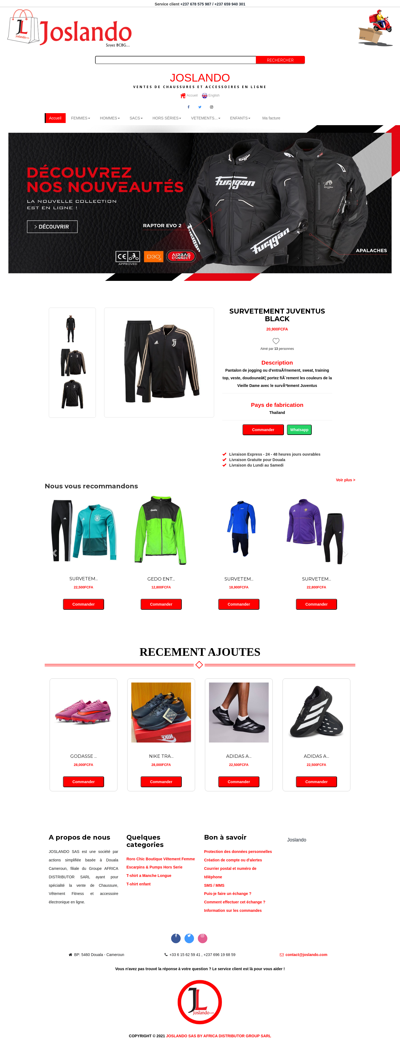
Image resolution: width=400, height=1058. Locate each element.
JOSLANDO (200, 80)
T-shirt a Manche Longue (148, 876)
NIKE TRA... (161, 756)
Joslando (296, 840)
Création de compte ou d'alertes (233, 860)
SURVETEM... (83, 579)
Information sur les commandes (233, 911)
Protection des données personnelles (238, 852)
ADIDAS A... (238, 756)
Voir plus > (345, 480)
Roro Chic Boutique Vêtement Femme (160, 859)
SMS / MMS (214, 885)
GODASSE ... (83, 756)
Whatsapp (299, 430)
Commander (263, 430)
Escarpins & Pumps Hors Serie (154, 867)
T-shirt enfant (138, 884)
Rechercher (280, 60)
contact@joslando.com (304, 955)
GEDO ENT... (161, 579)
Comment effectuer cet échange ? (234, 902)
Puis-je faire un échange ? (227, 894)
